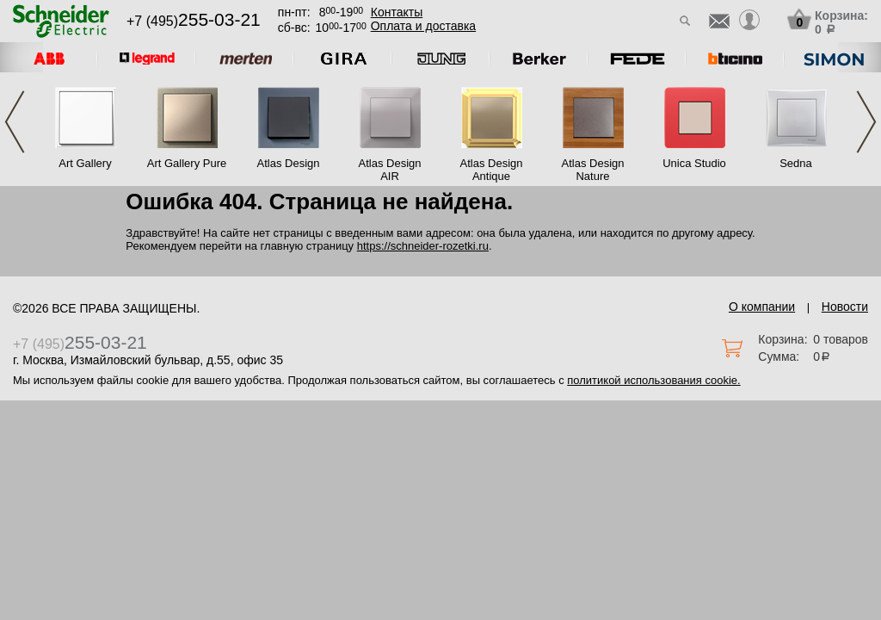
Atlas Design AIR (390, 170)
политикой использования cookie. (653, 380)
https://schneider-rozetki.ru (423, 245)
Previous (14, 121)
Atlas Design (288, 163)
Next (866, 121)
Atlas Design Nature (593, 170)
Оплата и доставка (423, 26)
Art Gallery (85, 163)
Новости (845, 306)
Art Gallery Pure (186, 163)
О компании (762, 306)
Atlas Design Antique (491, 170)
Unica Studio (694, 163)
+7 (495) (193, 21)
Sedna (795, 163)
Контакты (396, 12)
